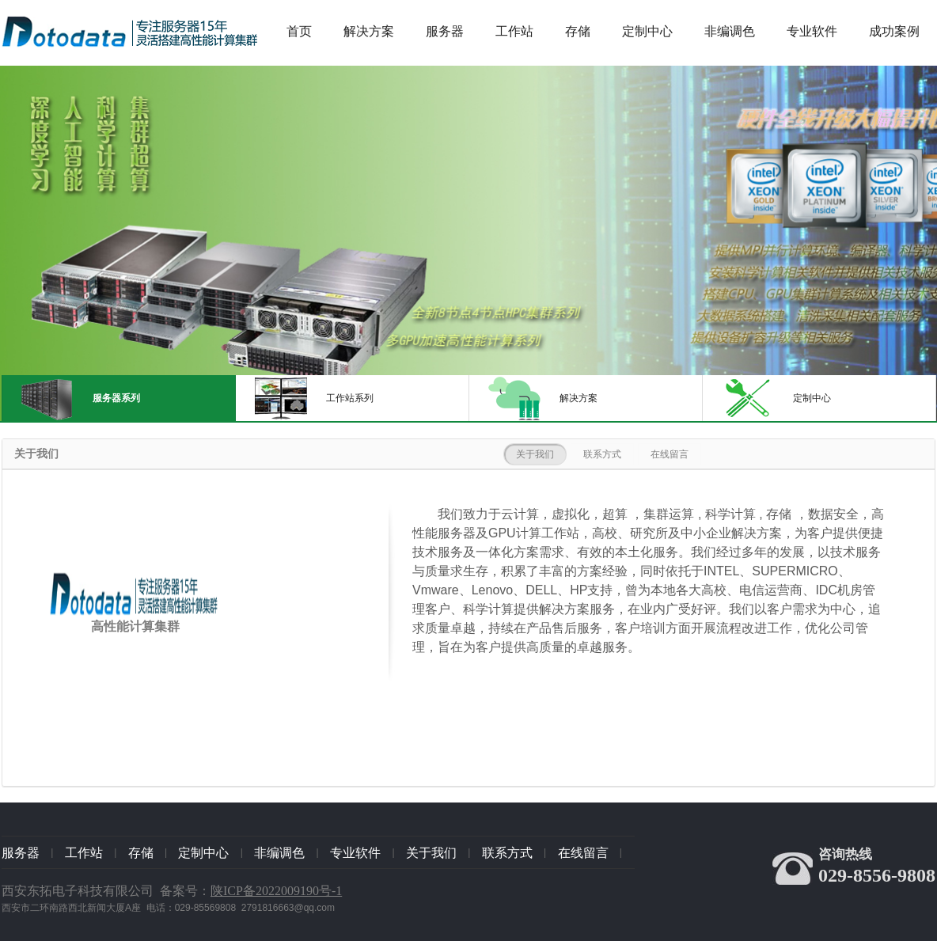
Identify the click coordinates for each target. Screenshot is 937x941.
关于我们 (535, 454)
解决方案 (368, 31)
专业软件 (812, 31)
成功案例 (894, 31)
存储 (577, 31)
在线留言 (670, 454)
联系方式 (602, 454)
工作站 (514, 31)
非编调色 (729, 31)
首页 (299, 31)
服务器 (445, 31)
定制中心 (647, 31)
